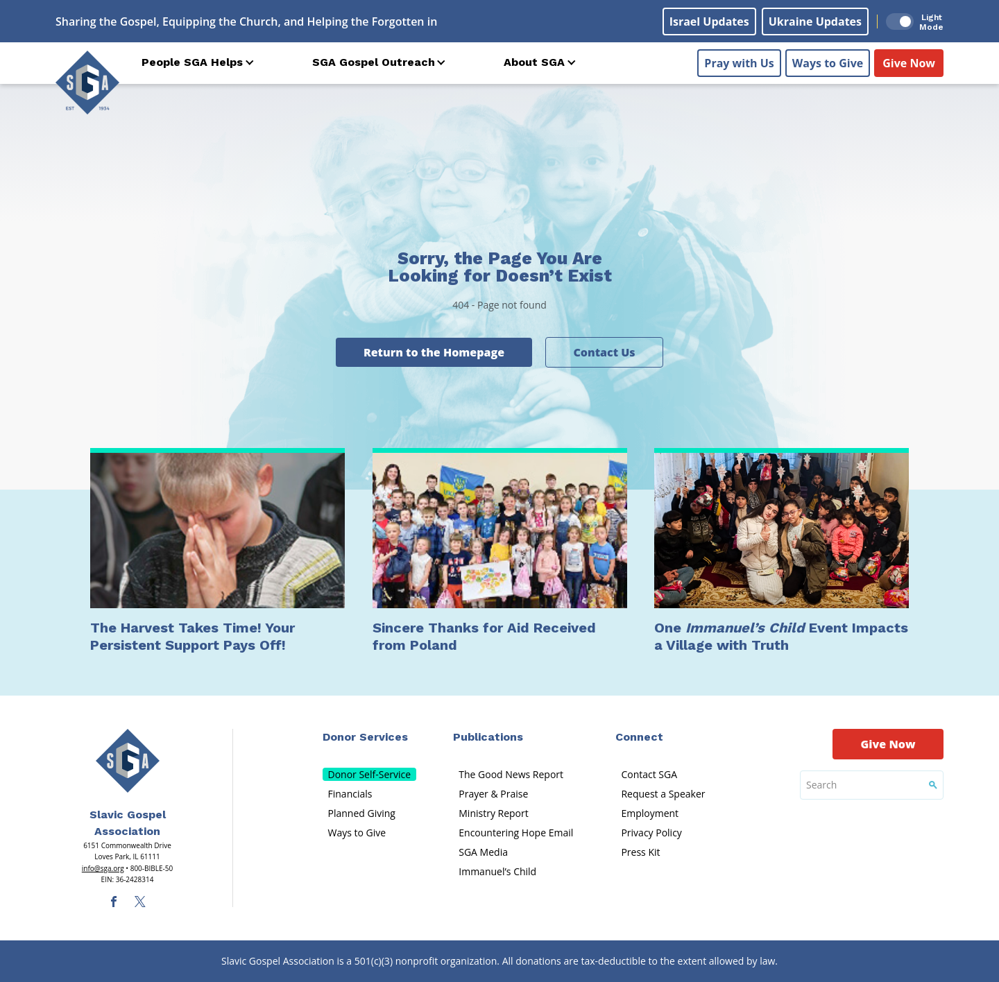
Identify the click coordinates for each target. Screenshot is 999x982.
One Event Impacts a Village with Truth (781, 636)
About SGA (534, 62)
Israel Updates (709, 21)
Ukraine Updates (815, 21)
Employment (649, 813)
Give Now (908, 63)
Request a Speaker (663, 793)
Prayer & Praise (493, 793)
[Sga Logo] (87, 82)
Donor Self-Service (369, 774)
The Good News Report (511, 774)
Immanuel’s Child (497, 871)
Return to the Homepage (434, 352)
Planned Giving (361, 813)
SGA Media (483, 852)
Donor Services (365, 736)
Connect (639, 736)
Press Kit (640, 852)
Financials (350, 793)
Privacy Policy (651, 832)
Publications (488, 736)
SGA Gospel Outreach (373, 62)
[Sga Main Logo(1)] (128, 761)
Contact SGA (649, 774)
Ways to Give (827, 63)
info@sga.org (103, 868)
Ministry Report (493, 813)
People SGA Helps (192, 62)
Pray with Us (739, 63)
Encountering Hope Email (516, 832)
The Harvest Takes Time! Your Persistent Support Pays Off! (192, 636)
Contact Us (604, 352)
